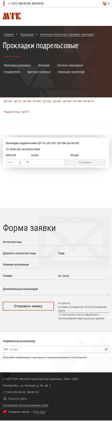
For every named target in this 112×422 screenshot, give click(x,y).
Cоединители (12, 71)
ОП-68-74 (88, 101)
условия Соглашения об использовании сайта (82, 308)
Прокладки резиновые (17, 65)
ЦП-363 (47, 101)
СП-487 (37, 101)
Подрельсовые (12, 111)
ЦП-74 (17, 101)
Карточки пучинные (39, 71)
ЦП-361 (57, 101)
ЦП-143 (8, 101)
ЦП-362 (67, 101)
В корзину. (85, 162)
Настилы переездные (70, 65)
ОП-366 (77, 101)
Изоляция (44, 65)
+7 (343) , (25, 3)
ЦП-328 (27, 101)
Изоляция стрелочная (71, 71)
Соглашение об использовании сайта (25, 405)
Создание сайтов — (26, 411)
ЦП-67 (25, 111)
